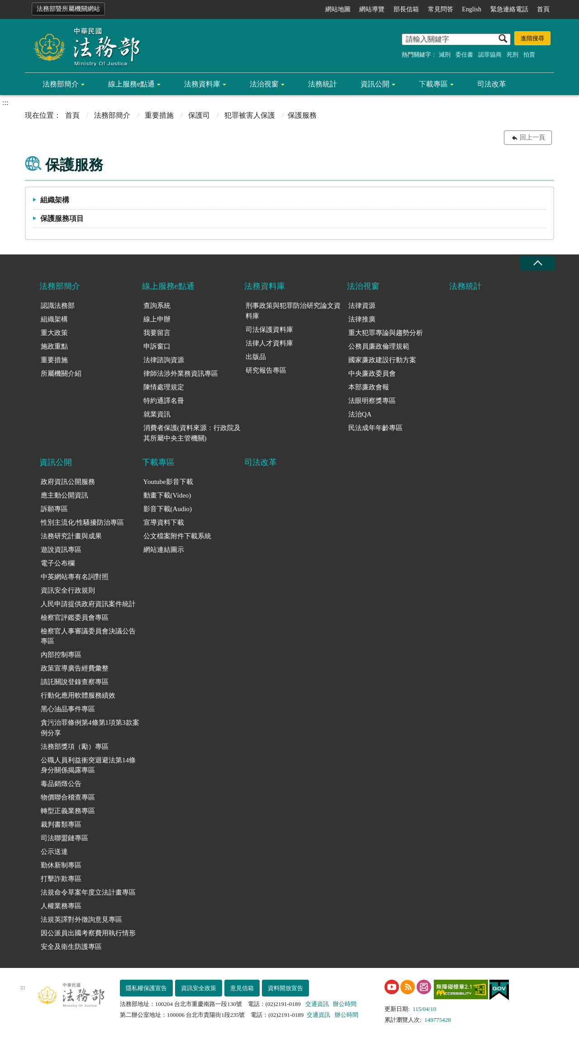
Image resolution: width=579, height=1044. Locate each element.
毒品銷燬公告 (61, 783)
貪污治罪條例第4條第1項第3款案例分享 (90, 728)
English (471, 9)
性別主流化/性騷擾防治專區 (82, 522)
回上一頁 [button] (532, 137)
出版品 (256, 356)
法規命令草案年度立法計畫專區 (88, 892)
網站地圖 (338, 9)
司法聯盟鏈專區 (64, 838)
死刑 (512, 54)
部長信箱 (406, 9)
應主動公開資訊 (64, 495)
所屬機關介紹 (61, 373)
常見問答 (440, 9)
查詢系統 (157, 305)
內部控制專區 (61, 654)
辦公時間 (344, 1004)
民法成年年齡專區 (375, 427)
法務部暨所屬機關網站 (68, 8)
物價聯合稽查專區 (68, 797)
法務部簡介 (61, 84)
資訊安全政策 (198, 988)
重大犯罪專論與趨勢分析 (385, 332)
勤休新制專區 (61, 865)
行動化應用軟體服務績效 (78, 695)
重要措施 (159, 115)
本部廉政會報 (368, 387)
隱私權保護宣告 (146, 988)
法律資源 (361, 305)
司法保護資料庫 (269, 329)
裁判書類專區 (61, 824)
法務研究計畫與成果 (71, 536)
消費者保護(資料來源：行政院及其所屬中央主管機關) (192, 433)
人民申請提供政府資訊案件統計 (88, 604)
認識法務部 (58, 305)
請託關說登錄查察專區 (75, 681)
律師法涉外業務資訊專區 (180, 373)
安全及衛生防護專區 (71, 946)
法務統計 (322, 84)
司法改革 (491, 84)
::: (23, 7)
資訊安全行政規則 (68, 590)
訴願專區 (54, 508)
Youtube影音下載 (168, 481)
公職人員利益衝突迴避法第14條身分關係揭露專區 (88, 765)
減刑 (445, 54)
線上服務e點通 (131, 84)
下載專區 (433, 84)
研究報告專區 (266, 370)
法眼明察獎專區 (372, 400)
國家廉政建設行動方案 (382, 360)
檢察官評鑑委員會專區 (75, 617)
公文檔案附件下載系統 (177, 536)
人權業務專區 (61, 906)
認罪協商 (490, 54)
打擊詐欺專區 (61, 878)
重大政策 (54, 332)
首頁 (543, 9)
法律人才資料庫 (269, 343)
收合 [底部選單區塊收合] (537, 263)
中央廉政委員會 (372, 373)
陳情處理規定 (163, 387)
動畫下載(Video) (167, 495)
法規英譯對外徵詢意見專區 (81, 919)
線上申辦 (157, 319)
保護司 (199, 115)
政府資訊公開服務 (68, 481)
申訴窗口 (157, 346)
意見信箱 (242, 988)
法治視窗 (264, 84)
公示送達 (54, 851)
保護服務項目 (62, 218)
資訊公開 (375, 84)
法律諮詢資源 (163, 360)
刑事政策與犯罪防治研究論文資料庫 (293, 311)
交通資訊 (317, 1004)
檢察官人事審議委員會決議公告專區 (88, 636)
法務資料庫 (202, 84)
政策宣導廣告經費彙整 (75, 668)
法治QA (360, 414)
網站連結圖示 (163, 549)
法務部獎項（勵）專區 (75, 746)
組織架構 (54, 200)
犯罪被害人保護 (249, 115)
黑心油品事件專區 (68, 709)
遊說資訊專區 (61, 549)
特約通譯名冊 (163, 400)
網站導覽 (371, 9)
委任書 (464, 54)
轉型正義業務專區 (68, 810)
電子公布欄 (58, 563)
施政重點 (54, 346)
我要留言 (157, 332)
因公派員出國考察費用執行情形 (88, 933)
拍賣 (529, 54)
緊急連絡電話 (509, 9)
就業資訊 (157, 414)
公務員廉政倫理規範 (378, 346)
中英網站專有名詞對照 (75, 576)
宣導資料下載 (163, 522)
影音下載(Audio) (167, 508)
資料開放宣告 (285, 988)
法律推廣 (361, 319)
